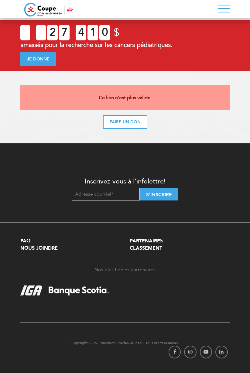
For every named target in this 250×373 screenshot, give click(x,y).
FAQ (25, 241)
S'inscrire (159, 194)
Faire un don (125, 122)
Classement (146, 248)
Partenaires (146, 241)
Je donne (38, 59)
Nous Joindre (39, 248)
